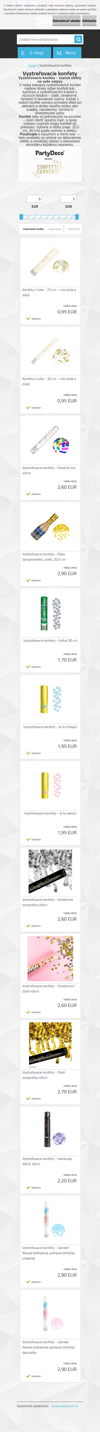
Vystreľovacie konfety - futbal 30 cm (50, 640)
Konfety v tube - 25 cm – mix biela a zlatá (49, 292)
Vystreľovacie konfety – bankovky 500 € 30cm (47, 1161)
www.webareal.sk (64, 1405)
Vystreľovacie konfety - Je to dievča (50, 813)
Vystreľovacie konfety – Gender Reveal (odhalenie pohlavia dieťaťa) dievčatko (48, 1347)
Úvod (32, 65)
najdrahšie (74, 229)
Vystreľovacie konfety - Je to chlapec (50, 726)
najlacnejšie (54, 229)
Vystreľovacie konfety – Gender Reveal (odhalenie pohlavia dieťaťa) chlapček (48, 1253)
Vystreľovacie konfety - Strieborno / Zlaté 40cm (48, 988)
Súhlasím (89, 20)
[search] (78, 39)
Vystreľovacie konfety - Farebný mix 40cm (49, 470)
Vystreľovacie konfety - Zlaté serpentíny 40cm (43, 1075)
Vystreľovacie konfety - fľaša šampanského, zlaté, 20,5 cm (44, 556)
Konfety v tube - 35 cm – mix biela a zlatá (49, 381)
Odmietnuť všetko (66, 20)
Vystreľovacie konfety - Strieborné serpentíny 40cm (47, 902)
